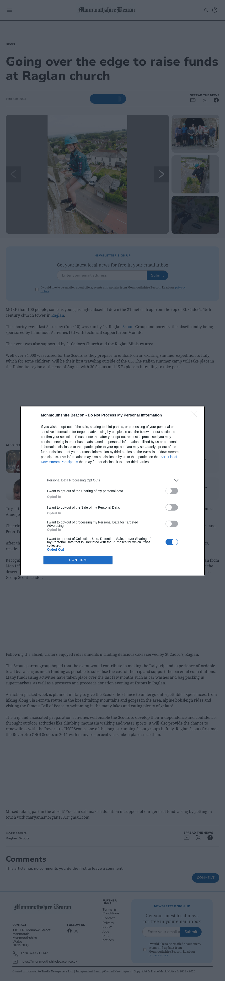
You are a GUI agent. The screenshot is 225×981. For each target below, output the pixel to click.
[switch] (172, 491)
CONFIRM (78, 560)
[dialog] (112, 490)
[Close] (195, 415)
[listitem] (112, 480)
